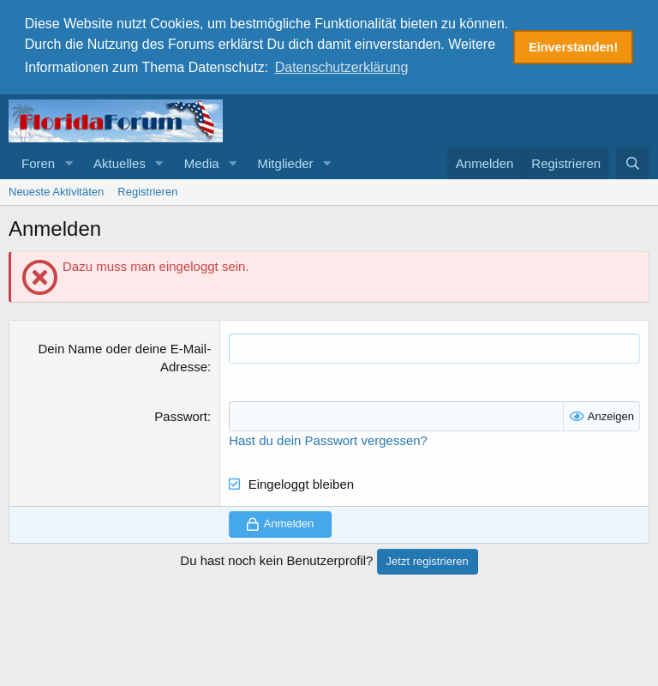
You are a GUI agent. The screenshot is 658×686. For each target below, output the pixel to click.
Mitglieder (286, 160)
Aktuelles (119, 160)
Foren (38, 160)
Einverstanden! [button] (573, 47)
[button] (69, 161)
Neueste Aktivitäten (56, 189)
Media (201, 160)
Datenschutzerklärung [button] (342, 67)
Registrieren (147, 189)
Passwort (180, 414)
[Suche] (632, 161)
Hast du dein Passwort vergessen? (328, 438)
